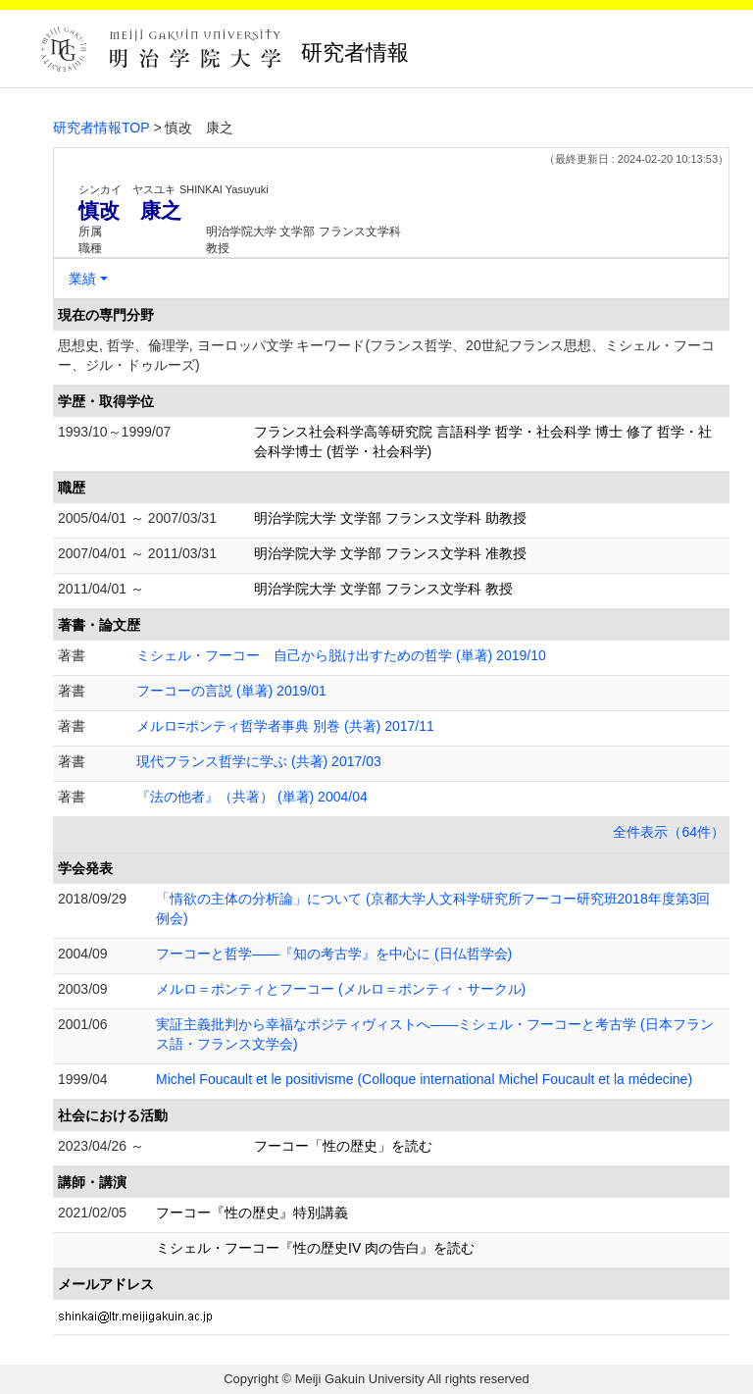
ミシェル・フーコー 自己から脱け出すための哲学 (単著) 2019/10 (341, 655)
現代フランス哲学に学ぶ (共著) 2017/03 (258, 761)
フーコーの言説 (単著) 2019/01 (231, 690)
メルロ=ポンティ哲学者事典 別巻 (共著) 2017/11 (285, 726)
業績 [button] (82, 278)
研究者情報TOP (101, 127)
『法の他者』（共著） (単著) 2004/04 (252, 796)
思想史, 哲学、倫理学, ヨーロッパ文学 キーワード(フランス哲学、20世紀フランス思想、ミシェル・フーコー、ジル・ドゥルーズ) (386, 355)
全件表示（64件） (669, 832)
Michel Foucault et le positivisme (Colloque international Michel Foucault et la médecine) (424, 1079)
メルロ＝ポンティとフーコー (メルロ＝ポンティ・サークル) (341, 989)
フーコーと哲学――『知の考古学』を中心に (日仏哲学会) (334, 953)
